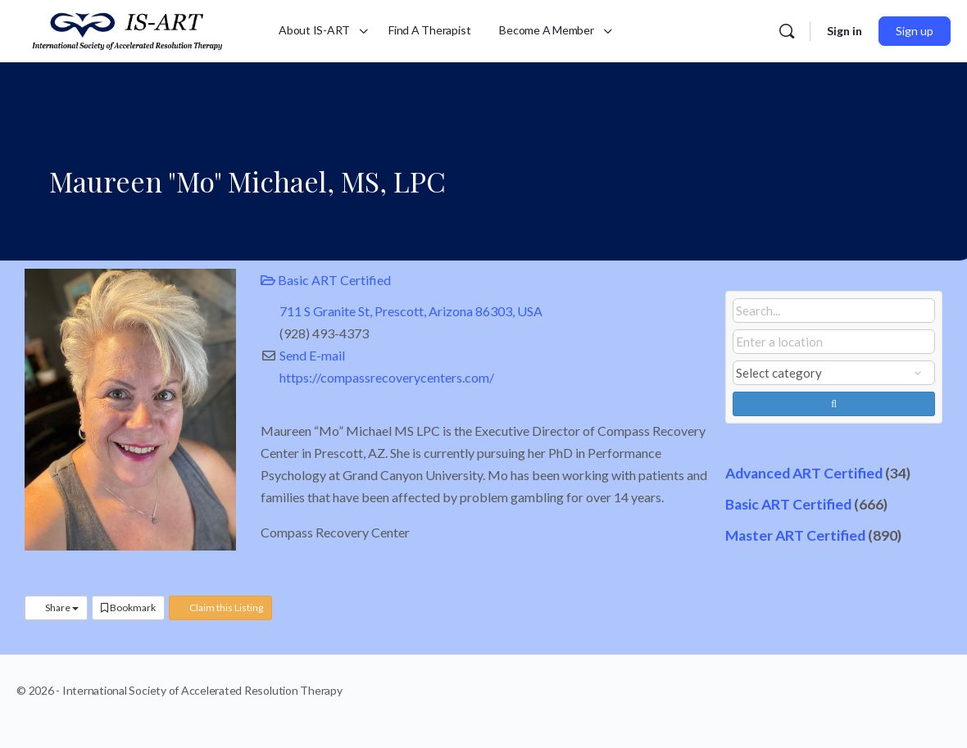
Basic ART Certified (326, 280)
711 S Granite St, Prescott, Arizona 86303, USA (411, 311)
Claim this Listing (220, 607)
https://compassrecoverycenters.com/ (386, 377)
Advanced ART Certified (804, 473)
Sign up (914, 31)
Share (56, 607)
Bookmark (128, 607)
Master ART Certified (795, 535)
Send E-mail (312, 355)
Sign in (844, 31)
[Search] (786, 31)
